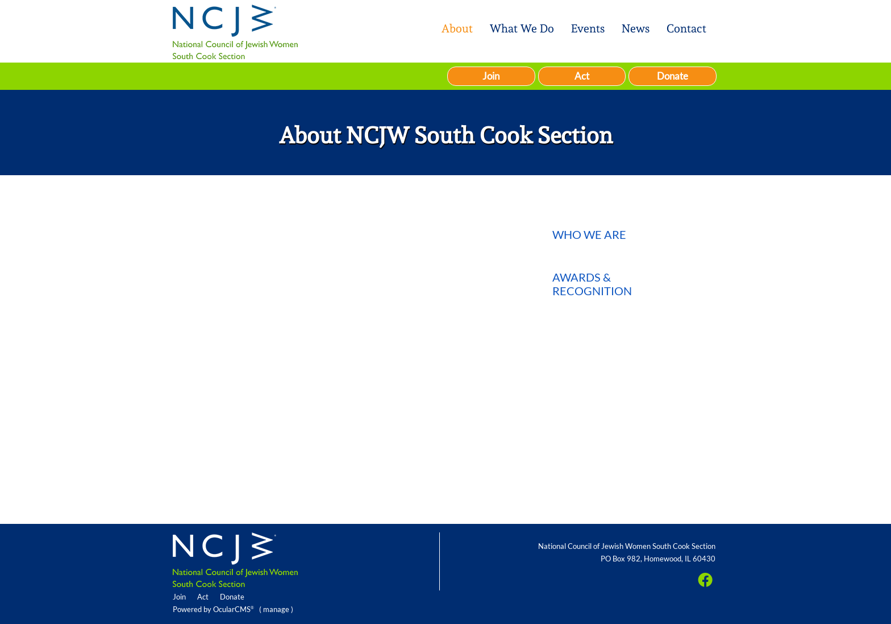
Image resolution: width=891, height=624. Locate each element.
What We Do (522, 28)
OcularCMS (233, 609)
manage (276, 609)
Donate (672, 76)
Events (588, 28)
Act (581, 76)
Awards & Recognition (592, 283)
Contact (686, 28)
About (457, 28)
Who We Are (589, 234)
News (635, 28)
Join (490, 76)
